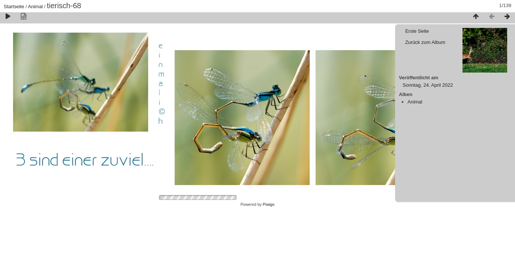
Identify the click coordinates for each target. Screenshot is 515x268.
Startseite (14, 6)
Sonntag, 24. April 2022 (428, 85)
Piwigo (269, 204)
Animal (35, 6)
